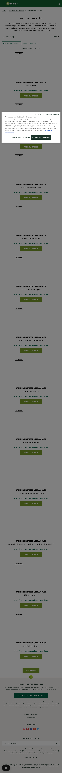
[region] (31, 127)
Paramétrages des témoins (21, 137)
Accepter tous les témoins (41, 137)
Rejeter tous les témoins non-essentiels (47, 114)
